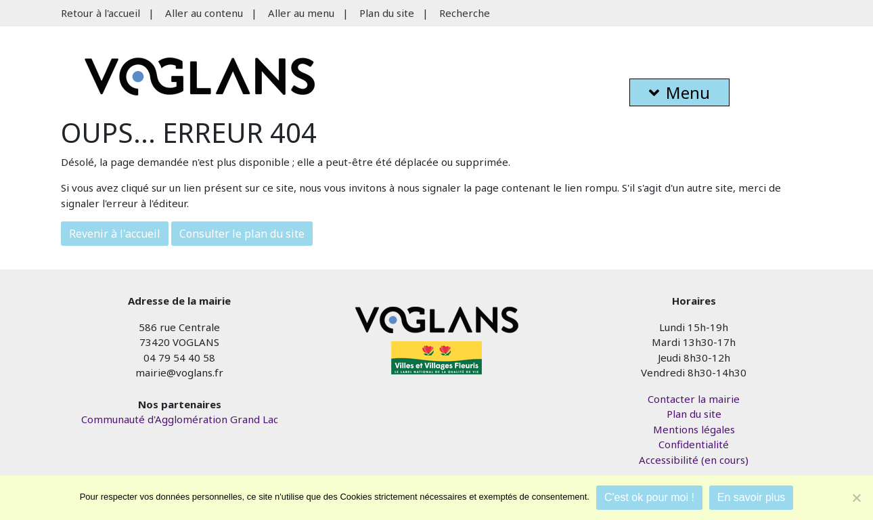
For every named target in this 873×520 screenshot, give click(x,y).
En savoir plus (751, 497)
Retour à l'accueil (100, 13)
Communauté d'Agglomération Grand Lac (179, 419)
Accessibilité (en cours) (693, 460)
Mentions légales (694, 429)
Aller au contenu (204, 13)
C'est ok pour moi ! (649, 497)
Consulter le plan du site (242, 233)
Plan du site (386, 13)
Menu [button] (679, 92)
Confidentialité (693, 444)
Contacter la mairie (694, 399)
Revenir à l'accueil (114, 233)
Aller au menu (301, 13)
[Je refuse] (856, 497)
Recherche (464, 13)
